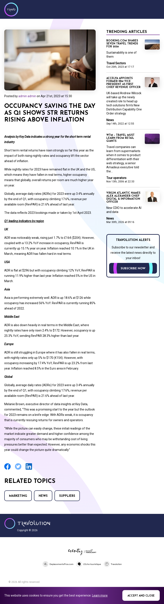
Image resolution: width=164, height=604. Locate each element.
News (43, 496)
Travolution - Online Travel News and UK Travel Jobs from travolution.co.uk (27, 523)
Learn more (100, 595)
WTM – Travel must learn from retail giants (120, 138)
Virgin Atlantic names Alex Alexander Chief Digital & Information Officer (123, 197)
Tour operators (116, 178)
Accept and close (141, 596)
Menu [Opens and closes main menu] (155, 9)
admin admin (27, 96)
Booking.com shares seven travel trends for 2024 (122, 44)
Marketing (18, 496)
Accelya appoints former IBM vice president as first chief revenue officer (123, 83)
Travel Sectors (116, 63)
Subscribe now (133, 268)
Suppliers (67, 496)
